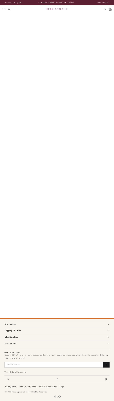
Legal (62, 387)
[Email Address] (53, 365)
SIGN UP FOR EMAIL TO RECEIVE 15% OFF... (57, 3)
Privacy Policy (10, 387)
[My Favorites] (104, 9)
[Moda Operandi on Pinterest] (106, 379)
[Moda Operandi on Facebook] (57, 379)
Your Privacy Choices (48, 387)
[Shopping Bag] (110, 9)
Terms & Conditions (27, 387)
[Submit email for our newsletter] (106, 365)
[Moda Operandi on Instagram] (8, 379)
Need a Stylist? (103, 3)
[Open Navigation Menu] (4, 9)
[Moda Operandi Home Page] (57, 9)
